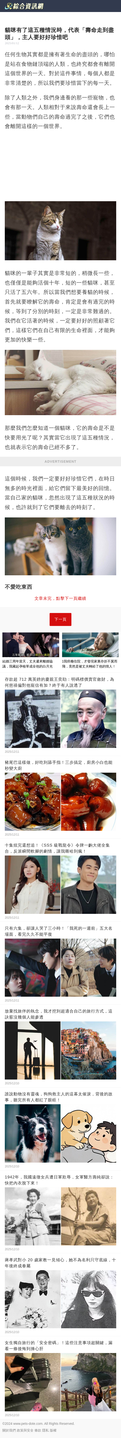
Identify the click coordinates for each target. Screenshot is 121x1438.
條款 (38, 1430)
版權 (53, 1430)
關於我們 (9, 1430)
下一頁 (60, 619)
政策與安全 (25, 1430)
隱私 (45, 1430)
